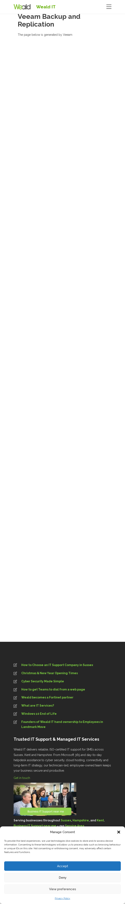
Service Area (74, 825)
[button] (119, 832)
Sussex (66, 820)
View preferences (62, 889)
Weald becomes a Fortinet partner (47, 697)
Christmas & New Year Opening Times (49, 673)
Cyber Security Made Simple (42, 681)
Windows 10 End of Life (39, 713)
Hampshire (81, 820)
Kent (100, 820)
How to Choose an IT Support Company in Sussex (57, 665)
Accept (62, 866)
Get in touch (22, 778)
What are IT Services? (37, 705)
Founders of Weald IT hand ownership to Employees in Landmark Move (62, 724)
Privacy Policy (62, 898)
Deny (62, 878)
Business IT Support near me (35, 825)
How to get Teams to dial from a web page (53, 689)
